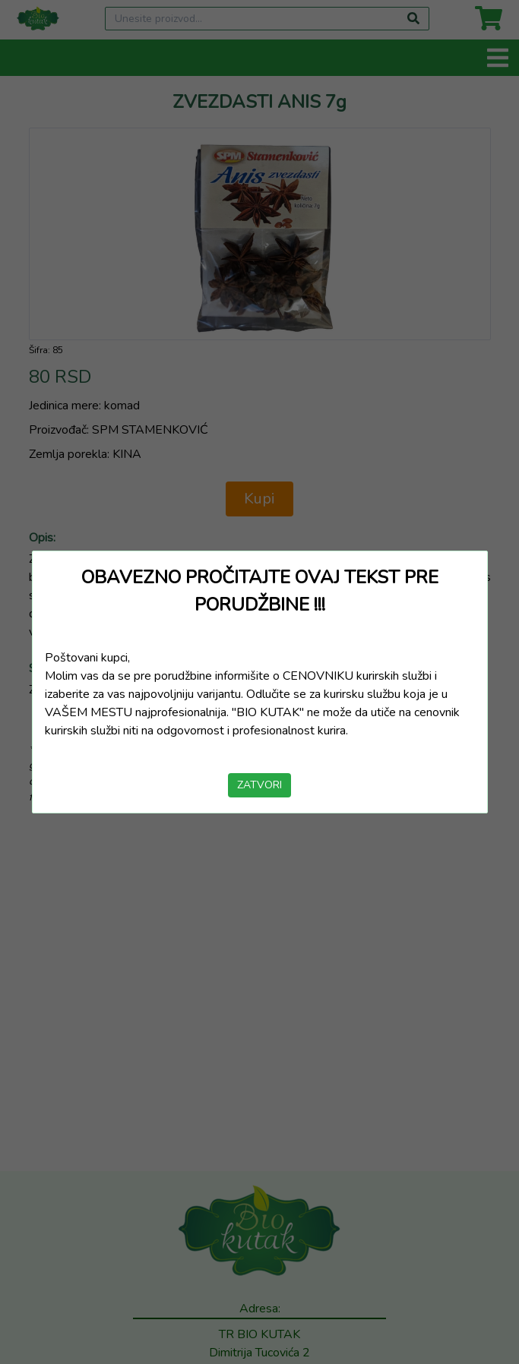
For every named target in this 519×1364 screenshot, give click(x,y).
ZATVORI (259, 785)
